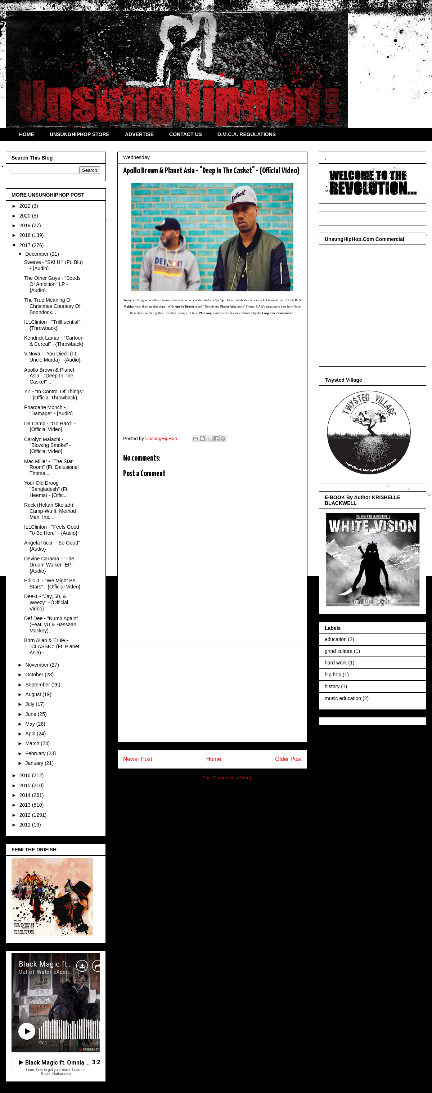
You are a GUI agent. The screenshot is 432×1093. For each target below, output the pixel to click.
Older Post (288, 759)
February (36, 753)
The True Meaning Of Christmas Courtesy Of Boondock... (52, 306)
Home (213, 759)
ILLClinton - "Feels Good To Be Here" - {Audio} (51, 530)
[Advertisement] (212, 691)
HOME (26, 134)
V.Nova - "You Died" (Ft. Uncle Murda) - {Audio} (52, 357)
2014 (25, 795)
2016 (25, 775)
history (332, 686)
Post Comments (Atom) (226, 777)
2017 (25, 245)
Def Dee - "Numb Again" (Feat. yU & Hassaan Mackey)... (51, 624)
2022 (25, 206)
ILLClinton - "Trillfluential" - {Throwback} (53, 325)
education (336, 639)
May (30, 724)
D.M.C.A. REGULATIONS (246, 134)
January (35, 763)
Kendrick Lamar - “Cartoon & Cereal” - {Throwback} (54, 341)
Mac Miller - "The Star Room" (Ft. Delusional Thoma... (51, 467)
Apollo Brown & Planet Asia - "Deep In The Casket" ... (49, 376)
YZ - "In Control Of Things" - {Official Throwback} (54, 394)
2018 (25, 235)
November (37, 665)
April (31, 733)
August (33, 694)
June (31, 714)
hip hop (333, 674)
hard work (336, 663)
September (38, 684)
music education (343, 698)
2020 (25, 216)
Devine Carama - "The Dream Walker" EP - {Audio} (49, 565)
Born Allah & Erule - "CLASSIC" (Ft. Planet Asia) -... (51, 646)
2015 (25, 785)
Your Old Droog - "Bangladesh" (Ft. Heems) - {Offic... (46, 489)
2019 (25, 225)
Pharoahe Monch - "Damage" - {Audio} (48, 410)
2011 (25, 825)
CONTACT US (185, 134)
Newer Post (137, 759)
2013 (25, 805)
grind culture (338, 651)
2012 (25, 815)
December (37, 254)
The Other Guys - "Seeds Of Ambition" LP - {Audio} (52, 284)
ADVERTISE (139, 134)
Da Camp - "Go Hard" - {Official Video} (50, 427)
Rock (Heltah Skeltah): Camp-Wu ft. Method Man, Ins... (50, 511)
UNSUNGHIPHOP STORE (79, 134)
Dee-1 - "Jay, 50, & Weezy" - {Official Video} (46, 602)
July (30, 704)
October (35, 674)
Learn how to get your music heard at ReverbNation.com (55, 1072)
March (33, 743)
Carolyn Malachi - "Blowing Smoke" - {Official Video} (47, 445)
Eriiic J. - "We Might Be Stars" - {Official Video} (52, 584)
